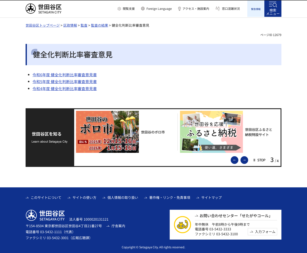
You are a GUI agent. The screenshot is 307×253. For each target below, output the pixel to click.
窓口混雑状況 (231, 9)
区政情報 (70, 24)
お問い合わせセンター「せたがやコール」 (236, 215)
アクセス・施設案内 (195, 9)
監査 (84, 24)
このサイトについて (46, 197)
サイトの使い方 (84, 197)
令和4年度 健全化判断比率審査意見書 (64, 88)
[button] (126, 9)
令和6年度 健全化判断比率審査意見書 (64, 74)
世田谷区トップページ (43, 24)
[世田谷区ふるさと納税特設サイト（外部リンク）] (230, 131)
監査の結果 (99, 24)
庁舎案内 (118, 225)
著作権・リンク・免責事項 (169, 197)
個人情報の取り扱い (122, 197)
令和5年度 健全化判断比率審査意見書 (64, 81)
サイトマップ (211, 197)
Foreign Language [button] (159, 8)
